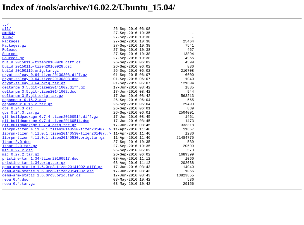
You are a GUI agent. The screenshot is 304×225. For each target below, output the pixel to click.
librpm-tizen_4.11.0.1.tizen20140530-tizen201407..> (56, 150)
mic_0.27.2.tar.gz (20, 180)
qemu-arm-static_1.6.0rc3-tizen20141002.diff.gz (52, 195)
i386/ (7, 40)
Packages (11, 45)
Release (10, 55)
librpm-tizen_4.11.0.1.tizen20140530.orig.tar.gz (53, 160)
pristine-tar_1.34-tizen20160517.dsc (40, 185)
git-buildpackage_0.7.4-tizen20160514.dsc (45, 140)
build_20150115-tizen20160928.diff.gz (41, 70)
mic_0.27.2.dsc (17, 175)
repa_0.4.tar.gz (18, 216)
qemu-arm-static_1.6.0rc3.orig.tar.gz (41, 206)
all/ (6, 30)
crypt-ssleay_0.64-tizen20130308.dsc (40, 90)
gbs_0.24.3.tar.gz (20, 130)
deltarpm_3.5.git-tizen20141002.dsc (39, 105)
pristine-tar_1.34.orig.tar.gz (33, 190)
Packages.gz (14, 50)
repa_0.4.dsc (15, 211)
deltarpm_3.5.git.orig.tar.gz (32, 110)
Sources (10, 60)
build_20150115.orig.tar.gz (30, 80)
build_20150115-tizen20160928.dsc (37, 75)
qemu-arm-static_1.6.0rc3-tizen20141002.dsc (48, 201)
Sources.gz (13, 65)
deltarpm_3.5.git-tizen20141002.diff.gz (43, 100)
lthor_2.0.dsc (16, 165)
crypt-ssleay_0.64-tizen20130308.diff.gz (44, 85)
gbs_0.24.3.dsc (17, 125)
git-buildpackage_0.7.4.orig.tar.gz (39, 145)
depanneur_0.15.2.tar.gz (27, 120)
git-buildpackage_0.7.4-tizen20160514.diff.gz (50, 135)
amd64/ (8, 35)
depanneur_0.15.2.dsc (24, 115)
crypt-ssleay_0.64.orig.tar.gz (33, 95)
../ (5, 25)
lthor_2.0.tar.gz (19, 170)
